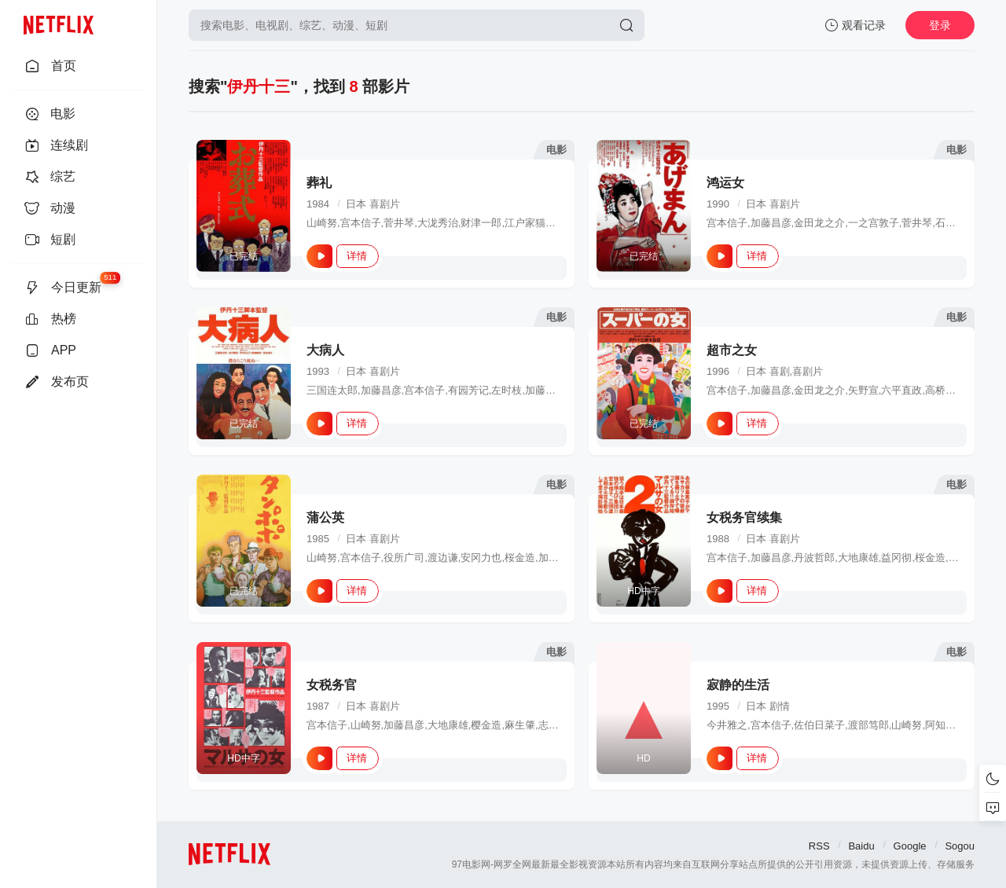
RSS (819, 846)
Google (910, 846)
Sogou (960, 846)
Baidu (861, 846)
